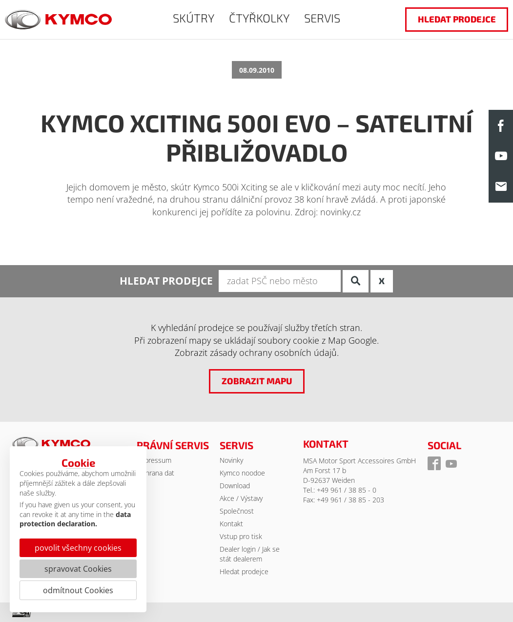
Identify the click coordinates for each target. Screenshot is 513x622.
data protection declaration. (75, 519)
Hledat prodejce (244, 571)
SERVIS (322, 18)
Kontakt (231, 523)
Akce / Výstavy (241, 498)
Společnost (237, 511)
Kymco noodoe (242, 472)
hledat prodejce (457, 19)
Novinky (231, 460)
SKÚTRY (193, 18)
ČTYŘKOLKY (259, 18)
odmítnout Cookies (78, 590)
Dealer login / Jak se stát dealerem (250, 553)
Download (235, 485)
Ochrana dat (155, 472)
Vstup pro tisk (241, 536)
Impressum (154, 460)
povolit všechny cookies (78, 547)
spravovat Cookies (78, 568)
